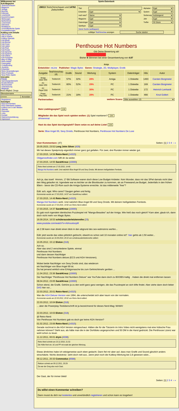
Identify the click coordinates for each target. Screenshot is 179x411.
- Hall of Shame (6, 36)
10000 (73, 162)
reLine (54, 67)
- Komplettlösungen (7, 30)
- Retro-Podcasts (6, 73)
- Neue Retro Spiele (8, 75)
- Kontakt (3, 115)
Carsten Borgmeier (162, 79)
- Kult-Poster (5, 50)
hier (130, 235)
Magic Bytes (77, 67)
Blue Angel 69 (52, 131)
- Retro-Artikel (5, 61)
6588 (72, 358)
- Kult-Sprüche (6, 52)
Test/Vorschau (101, 32)
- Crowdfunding (6, 65)
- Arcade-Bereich (6, 83)
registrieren (96, 395)
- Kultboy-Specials (7, 38)
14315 (72, 154)
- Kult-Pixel (4, 48)
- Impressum (5, 119)
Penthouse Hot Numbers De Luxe (117, 131)
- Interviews (4, 25)
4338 (65, 337)
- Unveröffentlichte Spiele (10, 29)
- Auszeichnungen (7, 17)
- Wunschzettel (6, 85)
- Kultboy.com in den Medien (11, 107)
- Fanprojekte (5, 63)
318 (66, 242)
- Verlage (3, 9)
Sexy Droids (66, 131)
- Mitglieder (4, 89)
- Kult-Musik (5, 40)
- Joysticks (4, 67)
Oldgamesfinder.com (47, 158)
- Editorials (4, 13)
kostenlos (67, 395)
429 (77, 146)
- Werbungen (5, 19)
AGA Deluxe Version (55, 295)
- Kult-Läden (5, 46)
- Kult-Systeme (6, 54)
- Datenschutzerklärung (9, 117)
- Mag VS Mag (6, 60)
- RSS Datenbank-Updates (10, 106)
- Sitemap (4, 109)
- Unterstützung (6, 87)
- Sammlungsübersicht (9, 81)
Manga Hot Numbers (46, 170)
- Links (2, 113)
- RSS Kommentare (8, 104)
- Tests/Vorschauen (7, 5)
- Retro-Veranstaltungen (9, 71)
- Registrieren (5, 100)
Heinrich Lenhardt (162, 89)
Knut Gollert (162, 94)
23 (86, 219)
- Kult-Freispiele (6, 58)
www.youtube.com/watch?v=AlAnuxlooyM (58, 223)
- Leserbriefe (5, 15)
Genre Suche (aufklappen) (88, 29)
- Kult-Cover (5, 44)
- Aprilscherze (5, 21)
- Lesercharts (5, 23)
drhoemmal (44, 118)
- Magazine (4, 7)
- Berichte (4, 11)
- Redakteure (5, 27)
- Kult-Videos (5, 56)
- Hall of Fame (5, 35)
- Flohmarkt (4, 111)
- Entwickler (4, 69)
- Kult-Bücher (5, 42)
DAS (39, 287)
